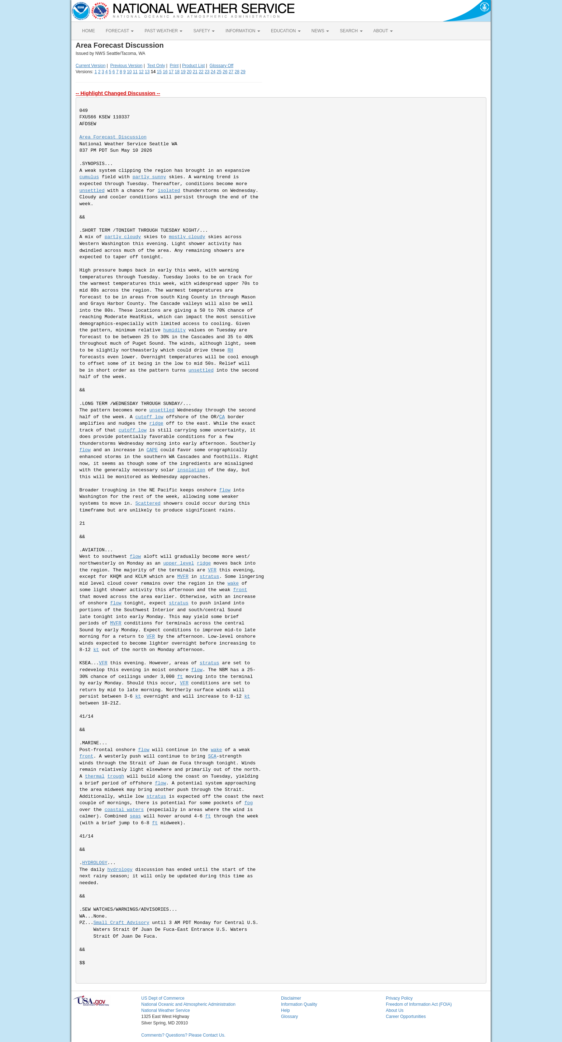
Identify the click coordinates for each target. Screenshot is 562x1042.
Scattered (148, 503)
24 (213, 71)
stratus (209, 576)
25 (219, 71)
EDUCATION (286, 30)
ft (180, 676)
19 (183, 71)
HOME (88, 30)
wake (233, 583)
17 (171, 71)
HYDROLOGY (94, 863)
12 (141, 71)
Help (285, 1010)
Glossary (289, 1016)
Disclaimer (291, 998)
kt (96, 649)
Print (174, 65)
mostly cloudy (187, 237)
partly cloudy (123, 237)
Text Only (156, 65)
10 (129, 71)
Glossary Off (221, 65)
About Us (395, 1010)
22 (201, 71)
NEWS (320, 30)
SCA (212, 756)
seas (135, 816)
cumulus (89, 177)
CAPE (152, 450)
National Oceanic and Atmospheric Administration (188, 1004)
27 (231, 71)
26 (225, 71)
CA (222, 417)
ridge (156, 423)
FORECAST (120, 30)
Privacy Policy (399, 998)
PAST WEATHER (163, 30)
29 (242, 71)
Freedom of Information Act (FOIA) (419, 1004)
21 (195, 71)
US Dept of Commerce (163, 998)
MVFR (183, 576)
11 (135, 71)
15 (159, 71)
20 (189, 71)
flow (85, 450)
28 (237, 71)
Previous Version (126, 65)
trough (116, 776)
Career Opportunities (406, 1016)
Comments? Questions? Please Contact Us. (183, 1035)
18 (177, 71)
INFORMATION (242, 30)
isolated (169, 190)
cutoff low (149, 417)
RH (230, 350)
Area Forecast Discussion (113, 137)
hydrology (120, 869)
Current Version (90, 65)
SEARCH (351, 30)
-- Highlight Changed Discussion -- (118, 93)
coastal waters (124, 809)
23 (207, 71)
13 (147, 71)
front (240, 590)
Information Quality (299, 1004)
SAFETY (204, 30)
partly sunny (149, 177)
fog (248, 803)
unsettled (92, 190)
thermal (95, 776)
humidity (174, 330)
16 (165, 71)
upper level (178, 563)
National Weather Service (165, 1010)
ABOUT (383, 30)
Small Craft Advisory (121, 922)
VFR (212, 570)
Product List (193, 65)
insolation (191, 470)
